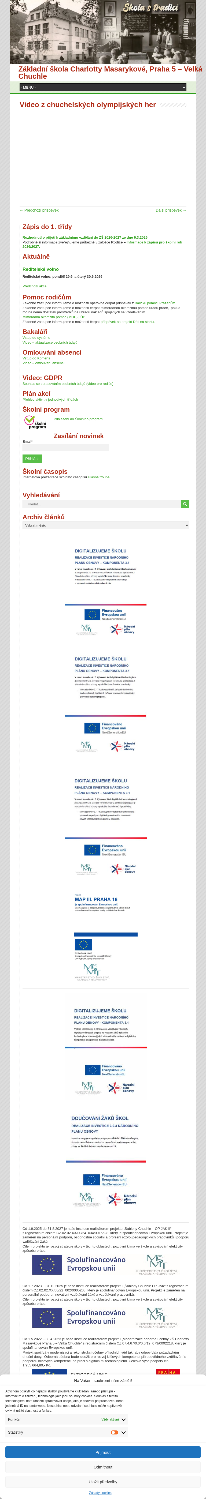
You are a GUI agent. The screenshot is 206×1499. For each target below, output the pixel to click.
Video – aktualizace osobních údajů (50, 342)
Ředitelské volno (41, 269)
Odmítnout (103, 1467)
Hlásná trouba (99, 477)
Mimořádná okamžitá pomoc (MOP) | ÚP (54, 317)
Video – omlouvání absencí (44, 363)
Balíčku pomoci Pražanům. (155, 303)
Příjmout (103, 1452)
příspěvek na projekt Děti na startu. (128, 322)
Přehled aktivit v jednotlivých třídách (50, 399)
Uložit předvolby (103, 1481)
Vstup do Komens (36, 358)
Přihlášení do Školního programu (79, 419)
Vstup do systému (36, 338)
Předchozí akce (35, 286)
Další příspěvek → (171, 210)
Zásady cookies (100, 1493)
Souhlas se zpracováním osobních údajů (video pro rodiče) (68, 384)
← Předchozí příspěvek (39, 210)
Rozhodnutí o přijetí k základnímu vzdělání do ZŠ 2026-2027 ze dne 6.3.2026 (85, 237)
